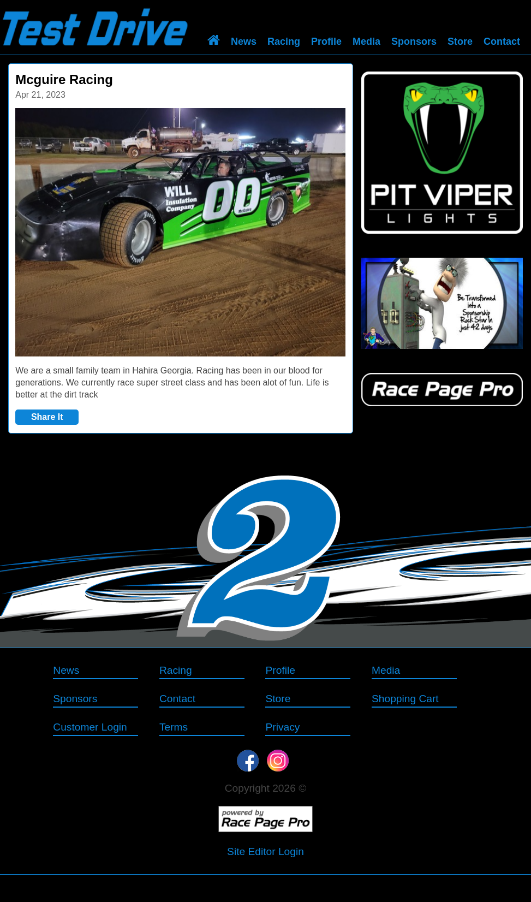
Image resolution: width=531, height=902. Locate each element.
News (243, 41)
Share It (47, 417)
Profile (326, 41)
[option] (180, 232)
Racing (283, 41)
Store (460, 41)
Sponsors (414, 41)
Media (366, 41)
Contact (502, 41)
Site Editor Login (265, 851)
